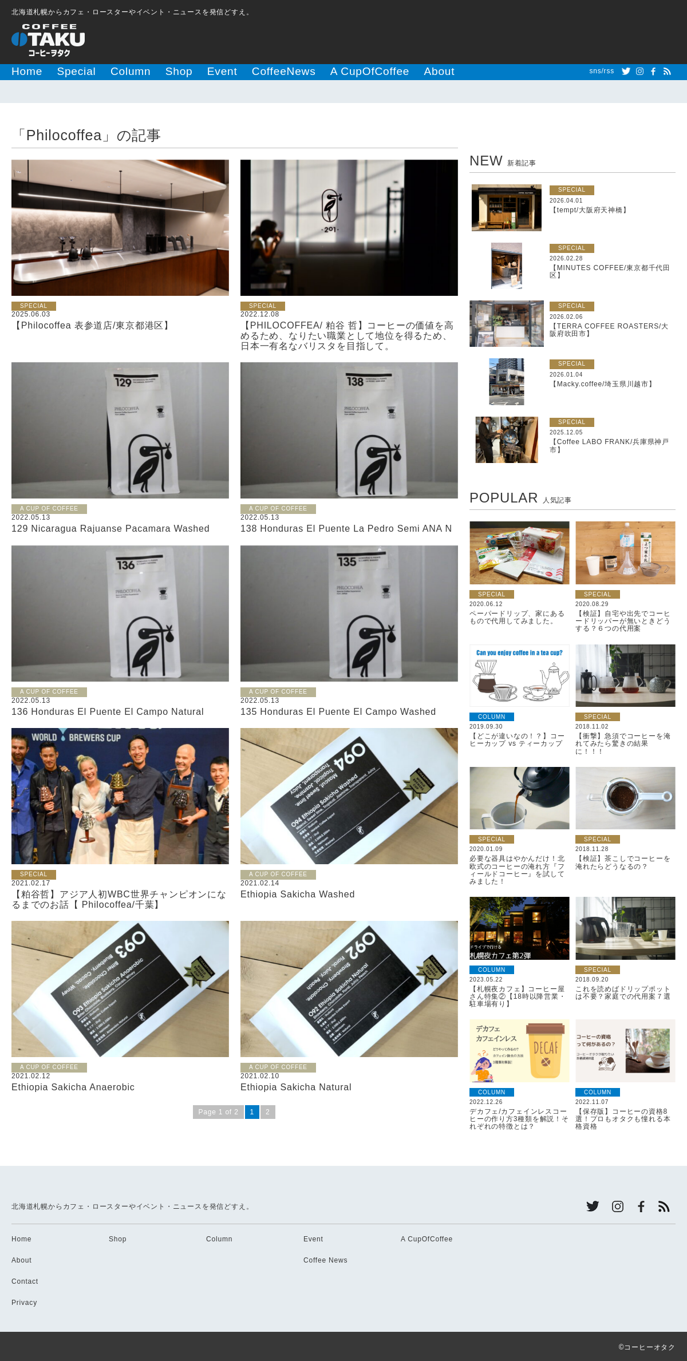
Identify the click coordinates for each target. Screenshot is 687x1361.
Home (22, 71)
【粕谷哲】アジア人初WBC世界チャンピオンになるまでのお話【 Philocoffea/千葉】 (119, 898)
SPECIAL (34, 304)
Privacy (24, 1300)
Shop (140, 71)
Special (60, 71)
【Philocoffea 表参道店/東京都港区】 (92, 324)
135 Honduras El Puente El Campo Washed (338, 710)
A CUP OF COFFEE (49, 507)
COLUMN (492, 715)
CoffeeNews (222, 71)
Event (175, 71)
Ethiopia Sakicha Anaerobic (73, 1085)
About (339, 71)
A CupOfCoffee (286, 71)
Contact (24, 1279)
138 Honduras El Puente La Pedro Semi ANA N (346, 527)
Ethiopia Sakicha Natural (296, 1085)
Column (103, 71)
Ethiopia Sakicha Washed (297, 892)
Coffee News (325, 1258)
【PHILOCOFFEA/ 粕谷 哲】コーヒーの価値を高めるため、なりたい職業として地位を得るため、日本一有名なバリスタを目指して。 (347, 334)
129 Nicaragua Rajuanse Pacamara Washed (110, 527)
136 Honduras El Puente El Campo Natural (107, 710)
